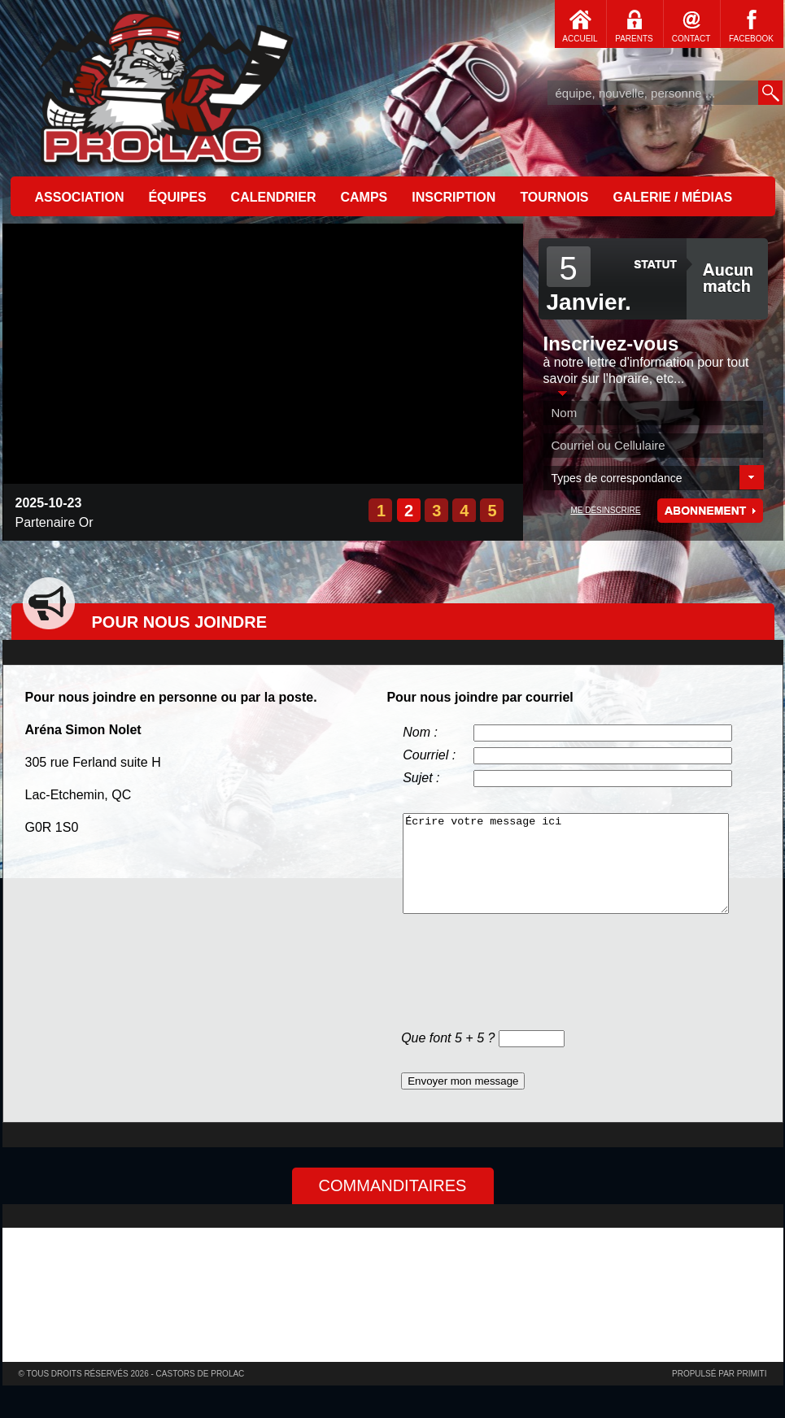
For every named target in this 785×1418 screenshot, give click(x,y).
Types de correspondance (617, 478)
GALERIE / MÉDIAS (673, 197)
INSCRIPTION (453, 197)
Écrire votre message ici (566, 863)
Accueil (165, 85)
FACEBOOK (751, 38)
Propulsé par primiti (719, 1373)
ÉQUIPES (177, 197)
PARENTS (634, 38)
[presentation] (524, 975)
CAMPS (363, 197)
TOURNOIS (554, 197)
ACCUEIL (579, 38)
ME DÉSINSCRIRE (605, 510)
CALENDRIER (273, 197)
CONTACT (691, 38)
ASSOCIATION (79, 197)
